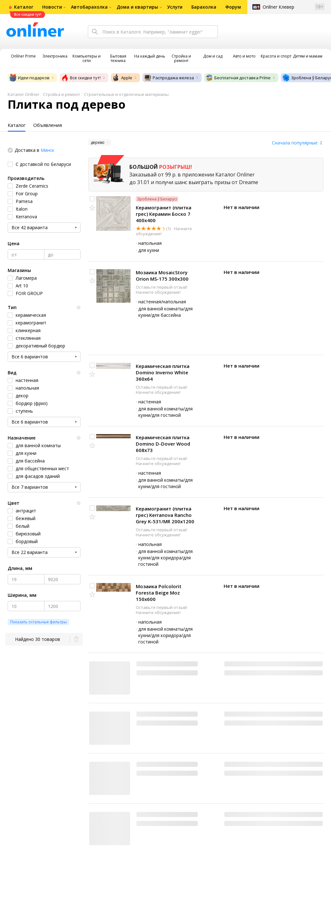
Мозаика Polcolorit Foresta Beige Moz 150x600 (158, 592)
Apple (122, 78)
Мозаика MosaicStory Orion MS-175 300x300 (162, 275)
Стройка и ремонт (61, 94)
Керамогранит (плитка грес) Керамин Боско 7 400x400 (163, 213)
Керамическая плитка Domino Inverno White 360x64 (162, 372)
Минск (47, 150)
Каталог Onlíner (23, 94)
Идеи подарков (29, 78)
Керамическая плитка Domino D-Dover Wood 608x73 (163, 443)
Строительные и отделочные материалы (126, 94)
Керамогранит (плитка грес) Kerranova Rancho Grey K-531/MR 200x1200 (165, 515)
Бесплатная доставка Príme (238, 78)
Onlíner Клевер (278, 7)
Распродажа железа (169, 78)
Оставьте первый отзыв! (161, 287)
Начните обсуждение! (158, 292)
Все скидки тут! (81, 78)
